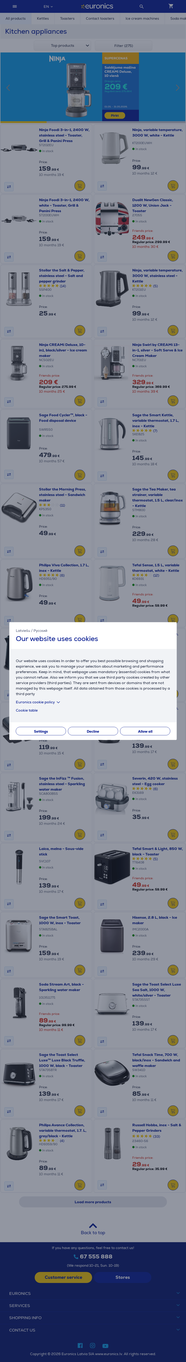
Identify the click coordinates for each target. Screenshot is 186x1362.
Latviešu (23, 630)
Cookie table (27, 710)
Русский (40, 630)
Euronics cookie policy (39, 702)
